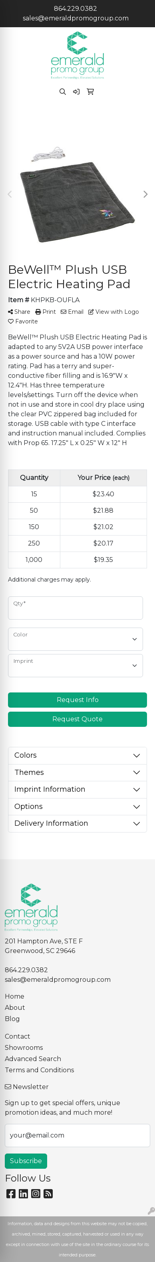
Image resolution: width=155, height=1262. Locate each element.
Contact (17, 1036)
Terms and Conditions (39, 1070)
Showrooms (24, 1047)
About (15, 1007)
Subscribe (26, 1161)
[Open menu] (139, 118)
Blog (12, 1019)
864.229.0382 (75, 8)
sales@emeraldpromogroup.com (76, 18)
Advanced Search (33, 1059)
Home (14, 996)
